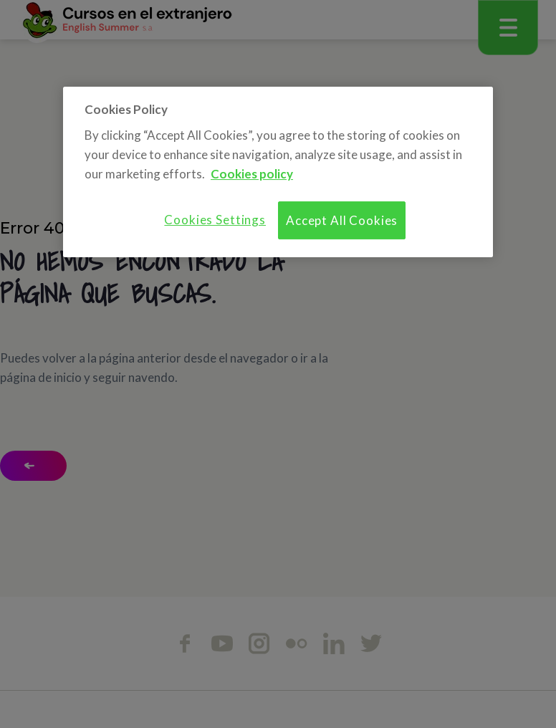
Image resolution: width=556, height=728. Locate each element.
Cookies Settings (215, 219)
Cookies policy (252, 173)
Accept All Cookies (342, 220)
